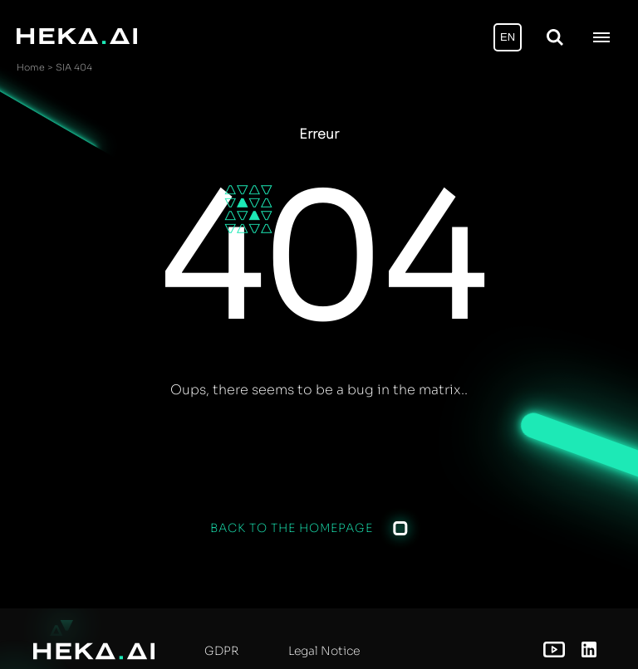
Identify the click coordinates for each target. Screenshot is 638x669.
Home (31, 67)
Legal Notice (324, 650)
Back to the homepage (291, 527)
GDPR (221, 650)
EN (507, 37)
